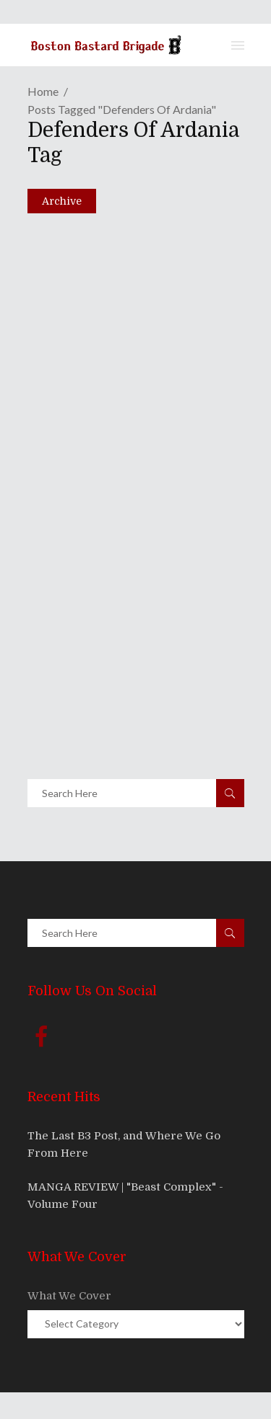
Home (43, 91)
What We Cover (69, 1295)
